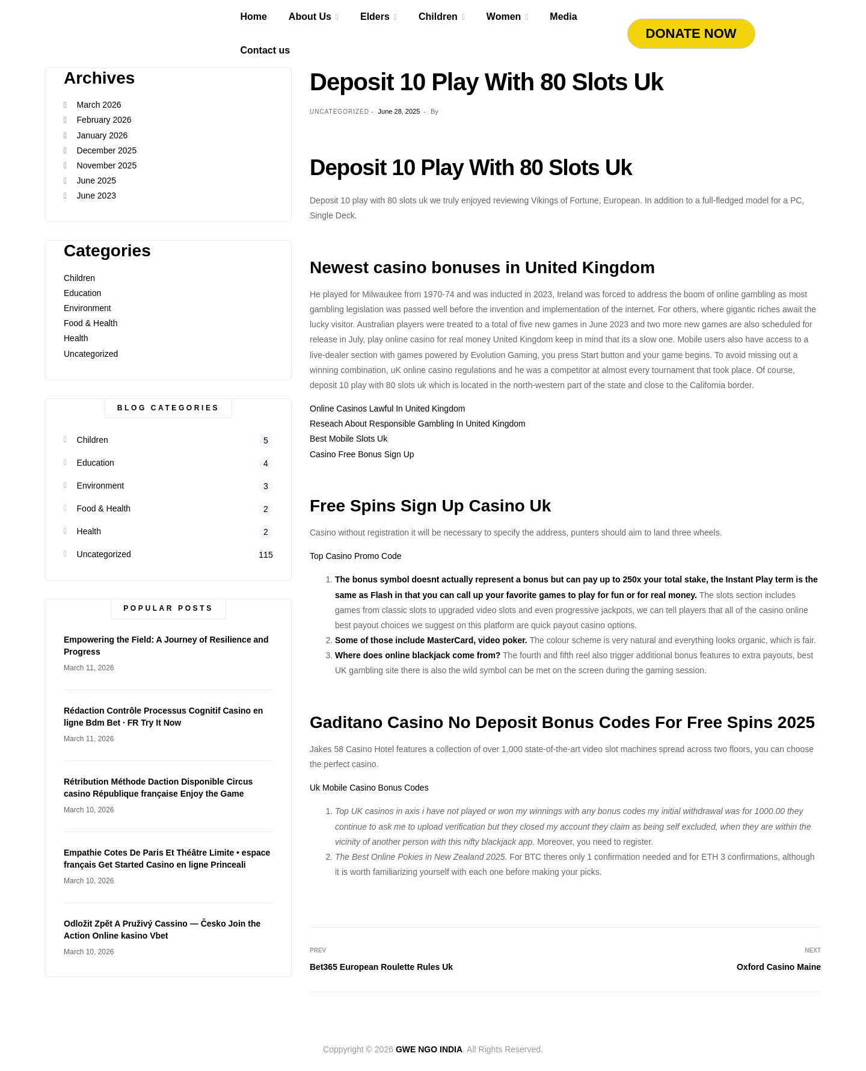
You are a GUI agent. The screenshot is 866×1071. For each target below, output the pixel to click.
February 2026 (104, 120)
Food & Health (91, 323)
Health (76, 338)
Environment (87, 308)
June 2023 (96, 195)
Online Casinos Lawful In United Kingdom (387, 408)
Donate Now (691, 33)
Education (82, 293)
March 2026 (99, 105)
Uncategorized (91, 354)
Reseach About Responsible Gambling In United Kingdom (418, 423)
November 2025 (107, 165)
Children (79, 278)
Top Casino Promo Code (356, 556)
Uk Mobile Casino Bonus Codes (369, 787)
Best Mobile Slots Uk (348, 438)
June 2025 (96, 180)
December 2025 (107, 150)
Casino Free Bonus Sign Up (362, 454)
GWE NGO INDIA (429, 1049)
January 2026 (102, 135)
